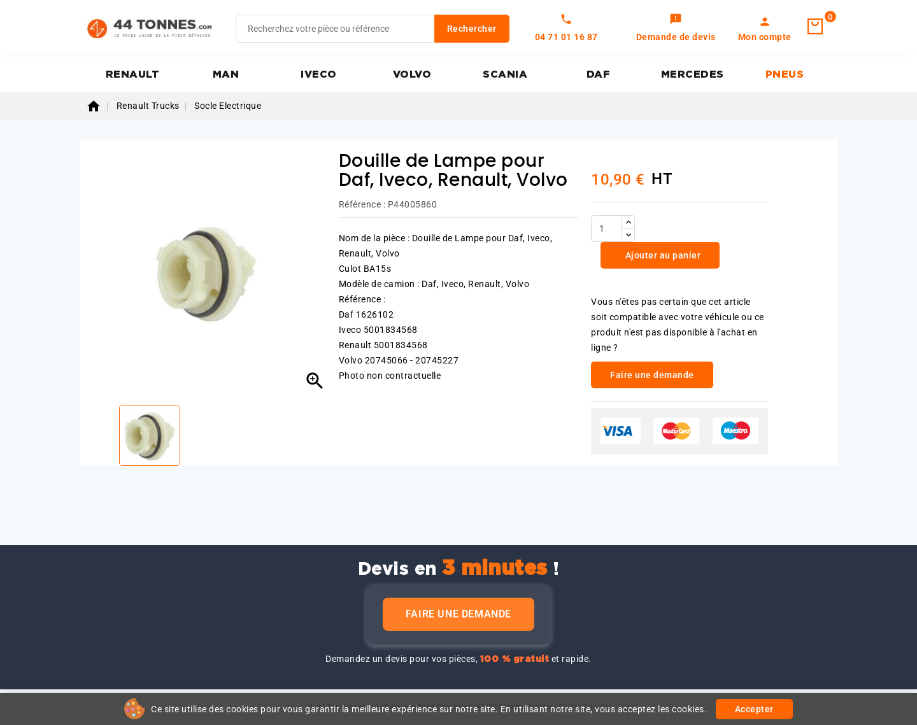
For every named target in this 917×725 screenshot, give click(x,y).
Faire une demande (458, 614)
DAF (598, 74)
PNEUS (784, 74)
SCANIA (505, 74)
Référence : (362, 204)
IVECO (319, 74)
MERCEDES (692, 74)
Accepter (754, 709)
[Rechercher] (372, 29)
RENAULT (133, 74)
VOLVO (412, 74)
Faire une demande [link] (652, 375)
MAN (226, 74)
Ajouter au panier (661, 255)
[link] (676, 29)
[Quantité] (606, 228)
